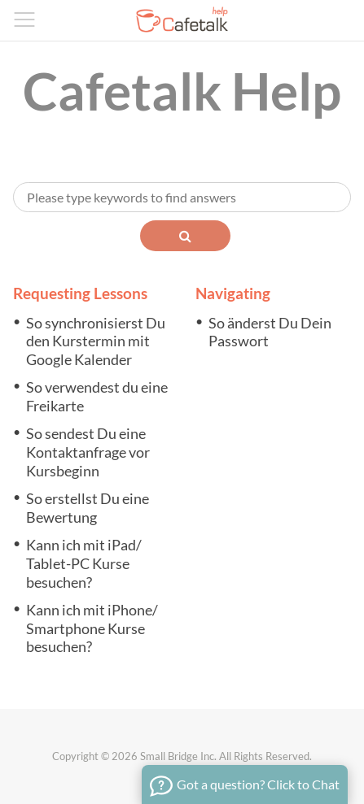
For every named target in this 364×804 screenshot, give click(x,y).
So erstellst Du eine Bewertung (87, 508)
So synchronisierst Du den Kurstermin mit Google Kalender (95, 342)
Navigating (232, 293)
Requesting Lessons (80, 293)
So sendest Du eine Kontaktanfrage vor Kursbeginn (88, 452)
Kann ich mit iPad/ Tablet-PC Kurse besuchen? (84, 564)
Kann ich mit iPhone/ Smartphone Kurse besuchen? (92, 629)
